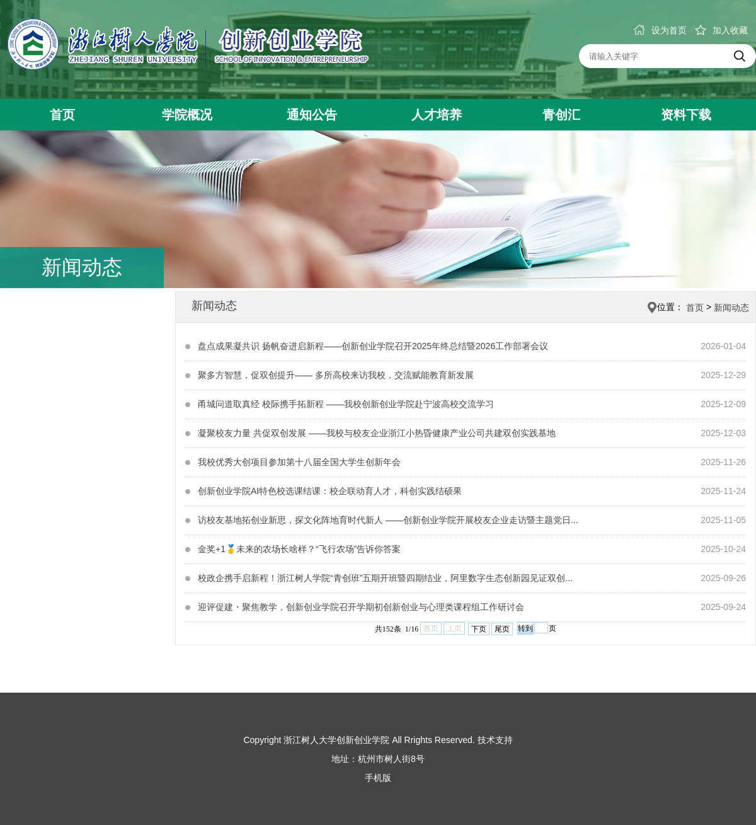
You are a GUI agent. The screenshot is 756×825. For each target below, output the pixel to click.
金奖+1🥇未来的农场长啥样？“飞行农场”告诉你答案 (299, 549)
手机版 (378, 778)
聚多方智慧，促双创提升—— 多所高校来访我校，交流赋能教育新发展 (336, 375)
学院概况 (187, 115)
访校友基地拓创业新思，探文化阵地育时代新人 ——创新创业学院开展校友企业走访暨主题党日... (388, 520)
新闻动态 (731, 308)
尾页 (502, 629)
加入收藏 (721, 30)
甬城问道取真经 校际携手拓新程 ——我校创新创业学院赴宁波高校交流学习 (346, 404)
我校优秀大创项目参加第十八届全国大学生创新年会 (299, 462)
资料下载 (686, 115)
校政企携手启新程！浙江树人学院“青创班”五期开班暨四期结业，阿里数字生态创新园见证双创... (385, 578)
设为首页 (660, 30)
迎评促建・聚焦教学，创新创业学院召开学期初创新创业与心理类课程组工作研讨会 (361, 607)
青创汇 (561, 115)
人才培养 (436, 115)
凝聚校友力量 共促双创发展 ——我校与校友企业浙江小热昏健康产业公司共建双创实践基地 (377, 433)
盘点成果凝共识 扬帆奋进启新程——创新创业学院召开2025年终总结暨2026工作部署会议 (373, 346)
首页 (62, 115)
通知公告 (312, 115)
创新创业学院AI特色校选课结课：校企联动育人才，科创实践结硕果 (330, 491)
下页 (478, 629)
